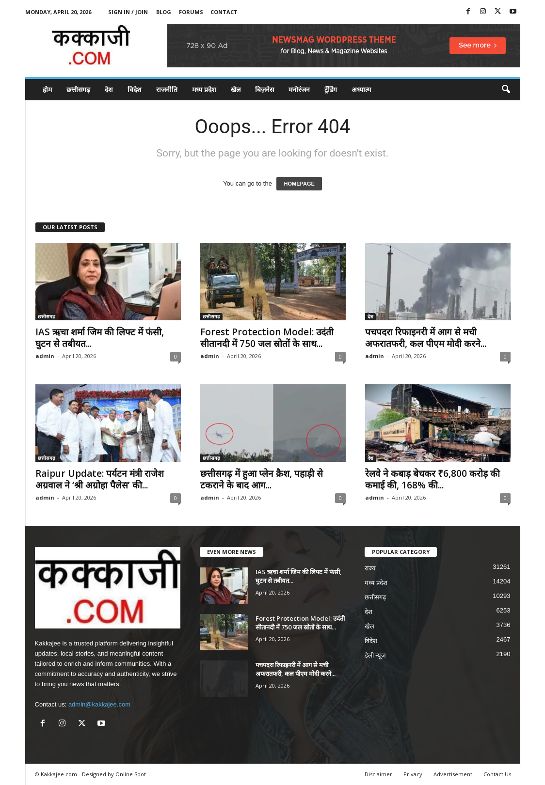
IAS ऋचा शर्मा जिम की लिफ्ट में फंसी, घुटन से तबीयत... (99, 338)
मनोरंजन (299, 89)
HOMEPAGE (299, 184)
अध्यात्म (361, 89)
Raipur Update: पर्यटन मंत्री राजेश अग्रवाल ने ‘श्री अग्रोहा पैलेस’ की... (99, 479)
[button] (505, 89)
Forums (191, 12)
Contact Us (497, 774)
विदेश (135, 89)
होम (47, 89)
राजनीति (166, 89)
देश (109, 89)
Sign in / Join (128, 12)
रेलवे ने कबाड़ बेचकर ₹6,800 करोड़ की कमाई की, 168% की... (432, 479)
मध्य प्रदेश (204, 89)
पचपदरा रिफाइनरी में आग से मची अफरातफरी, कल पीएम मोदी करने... (425, 338)
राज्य (370, 568)
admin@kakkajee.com (99, 704)
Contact (224, 12)
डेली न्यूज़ (375, 655)
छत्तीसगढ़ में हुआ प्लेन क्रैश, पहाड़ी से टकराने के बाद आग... (261, 479)
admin (44, 356)
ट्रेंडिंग (330, 89)
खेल (235, 89)
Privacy (412, 774)
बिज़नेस (264, 89)
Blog (163, 12)
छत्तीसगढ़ (78, 89)
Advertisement (452, 774)
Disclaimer (378, 774)
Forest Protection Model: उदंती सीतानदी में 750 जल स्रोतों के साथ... (267, 338)
